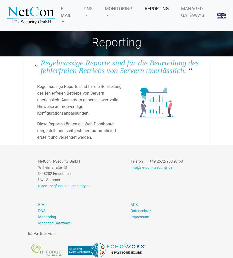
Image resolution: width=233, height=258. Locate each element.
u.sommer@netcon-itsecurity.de (64, 186)
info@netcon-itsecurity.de (151, 167)
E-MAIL (66, 12)
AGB (134, 205)
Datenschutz (141, 211)
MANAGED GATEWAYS (192, 12)
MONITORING (118, 8)
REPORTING (157, 8)
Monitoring (47, 217)
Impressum (140, 217)
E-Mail (43, 205)
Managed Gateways (54, 223)
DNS (88, 8)
